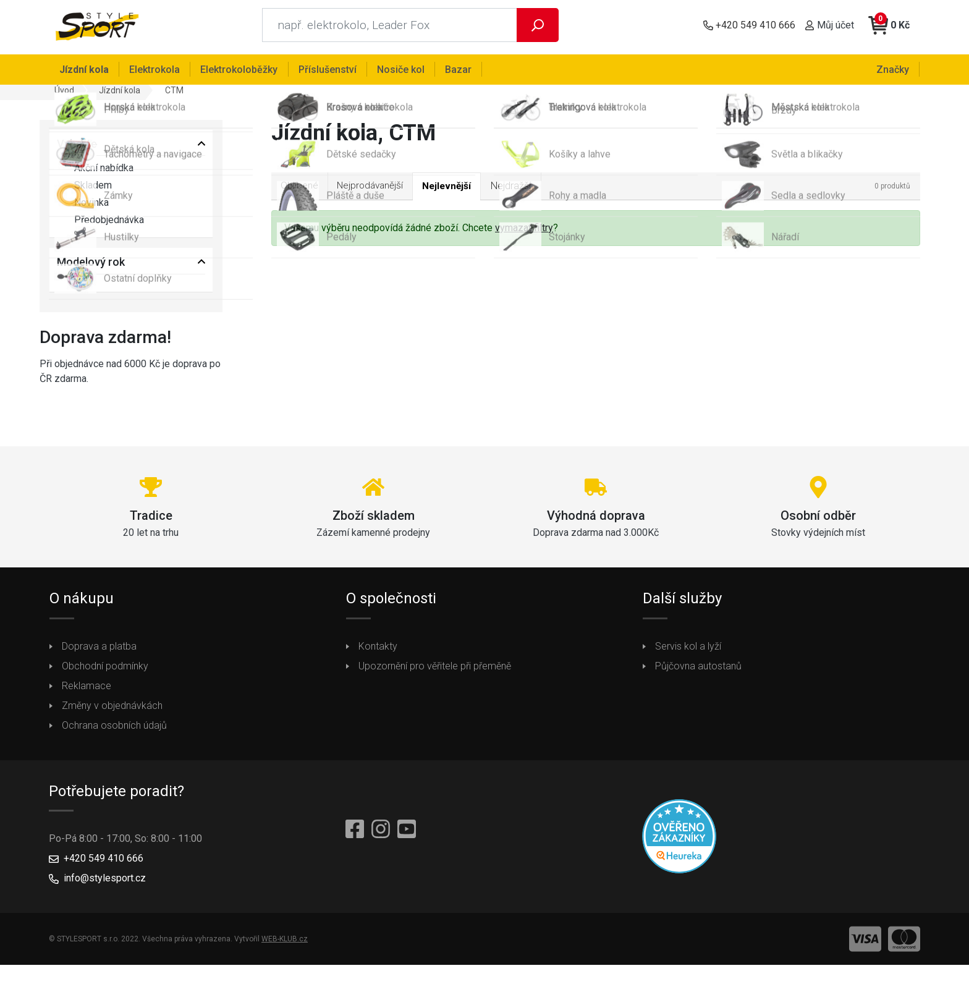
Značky (893, 69)
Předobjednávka (100, 224)
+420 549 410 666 (103, 862)
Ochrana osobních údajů (114, 729)
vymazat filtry (524, 232)
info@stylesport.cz (105, 882)
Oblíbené (300, 189)
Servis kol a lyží (688, 650)
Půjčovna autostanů (698, 670)
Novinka (83, 207)
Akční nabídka (95, 172)
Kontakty (377, 650)
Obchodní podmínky (105, 670)
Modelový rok (91, 266)
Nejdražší (520, 189)
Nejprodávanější (373, 189)
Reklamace (86, 689)
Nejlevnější (454, 190)
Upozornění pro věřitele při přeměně (434, 670)
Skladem (84, 190)
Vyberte (77, 147)
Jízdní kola (119, 94)
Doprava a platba (99, 650)
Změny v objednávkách (112, 709)
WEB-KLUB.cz (284, 943)
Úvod (64, 94)
